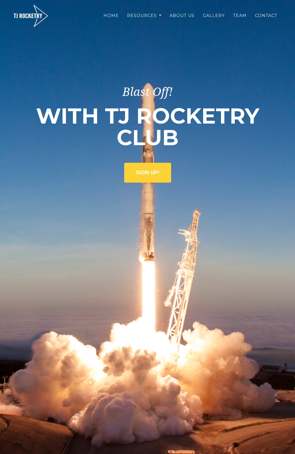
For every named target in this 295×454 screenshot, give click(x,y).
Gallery (214, 19)
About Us (182, 19)
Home (111, 19)
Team (240, 19)
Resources (142, 19)
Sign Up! (147, 172)
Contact (266, 19)
